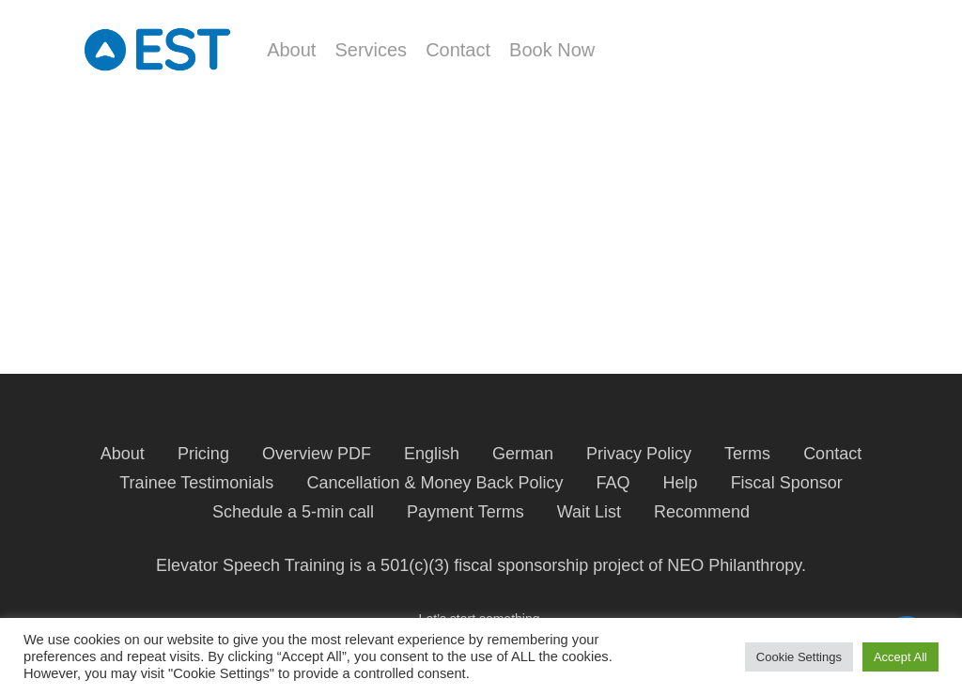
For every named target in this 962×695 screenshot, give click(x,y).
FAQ (613, 482)
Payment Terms (465, 511)
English (431, 453)
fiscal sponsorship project (549, 565)
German (522, 453)
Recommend (702, 511)
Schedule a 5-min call (293, 511)
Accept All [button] (900, 657)
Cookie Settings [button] (799, 657)
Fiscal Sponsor (787, 482)
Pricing (203, 453)
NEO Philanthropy (734, 565)
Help (680, 482)
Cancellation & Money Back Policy (434, 482)
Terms (747, 453)
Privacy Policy (638, 453)
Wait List (589, 511)
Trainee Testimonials (196, 482)
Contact (832, 453)
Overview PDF (316, 453)
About (123, 453)
